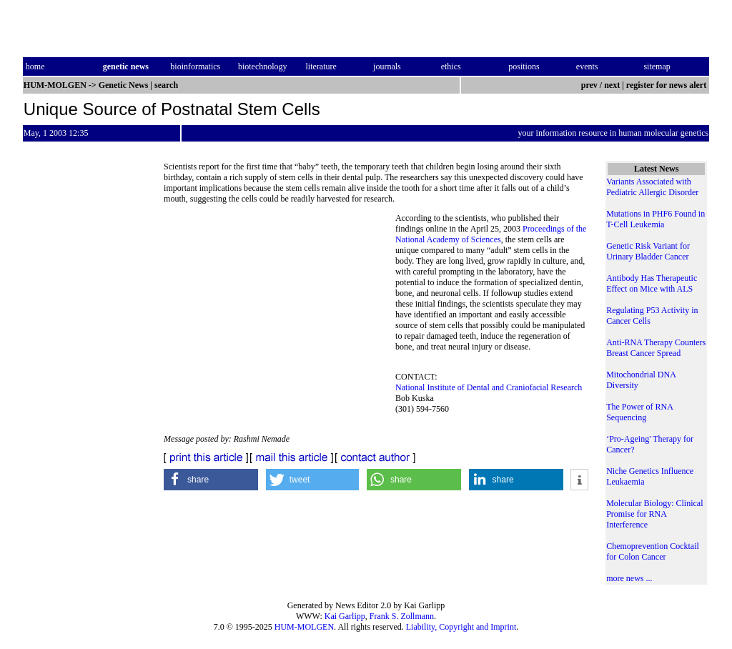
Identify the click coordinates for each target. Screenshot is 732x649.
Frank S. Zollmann (402, 616)
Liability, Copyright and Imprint (461, 627)
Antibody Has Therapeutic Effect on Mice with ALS (651, 283)
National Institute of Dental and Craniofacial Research (488, 387)
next (612, 85)
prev (589, 85)
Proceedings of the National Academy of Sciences (490, 234)
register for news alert (667, 85)
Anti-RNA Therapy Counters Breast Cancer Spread (656, 347)
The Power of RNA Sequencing (639, 412)
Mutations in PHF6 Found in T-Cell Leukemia (655, 219)
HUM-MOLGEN (304, 627)
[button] (211, 479)
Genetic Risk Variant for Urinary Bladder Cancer (648, 251)
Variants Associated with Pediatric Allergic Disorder (652, 187)
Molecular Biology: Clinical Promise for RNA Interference (654, 514)
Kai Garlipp (345, 616)
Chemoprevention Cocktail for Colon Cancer (652, 551)
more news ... (629, 578)
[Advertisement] (279, 311)
